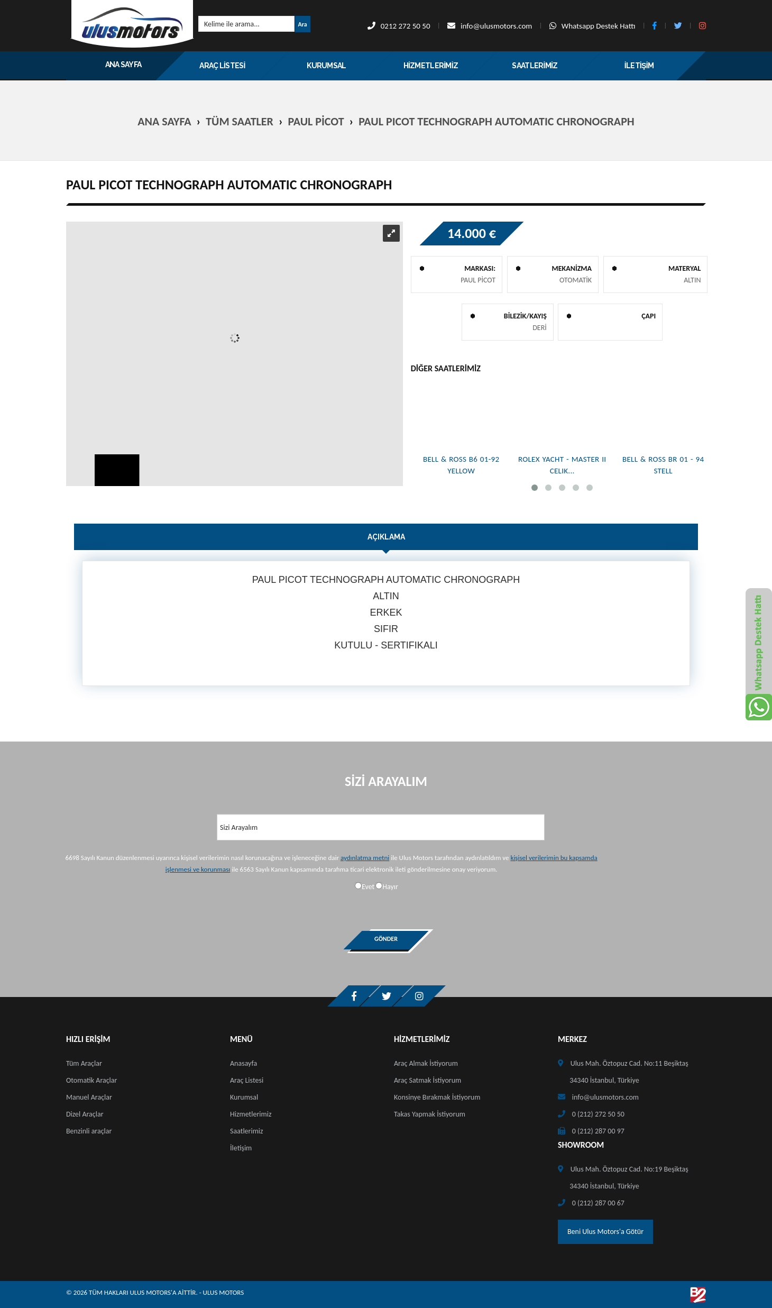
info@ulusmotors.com (489, 26)
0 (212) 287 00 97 (598, 1131)
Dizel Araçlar (85, 1114)
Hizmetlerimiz (250, 1114)
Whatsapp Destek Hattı (592, 26)
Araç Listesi (246, 1080)
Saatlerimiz (246, 1131)
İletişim (241, 1148)
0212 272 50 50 (398, 26)
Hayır (390, 886)
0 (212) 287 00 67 (598, 1203)
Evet (368, 886)
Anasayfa (243, 1063)
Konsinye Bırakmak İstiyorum (437, 1097)
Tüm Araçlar (84, 1063)
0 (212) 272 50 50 (598, 1114)
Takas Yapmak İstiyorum (429, 1114)
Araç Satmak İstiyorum (427, 1080)
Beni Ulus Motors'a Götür (605, 1231)
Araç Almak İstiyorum (426, 1063)
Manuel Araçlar (89, 1097)
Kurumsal (244, 1097)
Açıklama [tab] (386, 537)
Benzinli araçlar (89, 1131)
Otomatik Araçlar (91, 1080)
